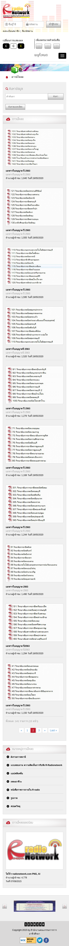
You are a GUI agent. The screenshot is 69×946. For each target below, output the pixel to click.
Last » (53, 730)
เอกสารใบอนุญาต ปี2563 (18, 646)
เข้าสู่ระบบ (53, 24)
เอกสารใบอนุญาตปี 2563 (18, 349)
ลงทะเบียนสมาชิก (11, 31)
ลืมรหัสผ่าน (27, 31)
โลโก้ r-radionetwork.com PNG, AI (23, 874)
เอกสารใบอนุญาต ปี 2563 (18, 171)
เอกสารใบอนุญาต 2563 (17, 586)
